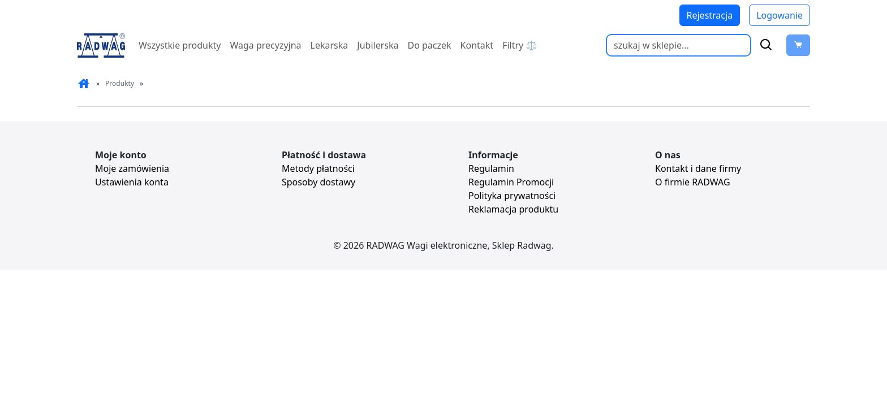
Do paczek (429, 45)
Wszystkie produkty (180, 45)
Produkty (119, 83)
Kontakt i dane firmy (698, 168)
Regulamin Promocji (511, 182)
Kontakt (477, 45)
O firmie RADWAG (692, 182)
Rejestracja (710, 15)
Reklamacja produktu (513, 209)
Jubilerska (377, 45)
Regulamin (491, 168)
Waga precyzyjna (265, 45)
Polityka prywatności (512, 195)
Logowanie (779, 15)
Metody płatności (318, 168)
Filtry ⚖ (519, 45)
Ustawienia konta (132, 182)
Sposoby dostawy (318, 182)
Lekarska (329, 45)
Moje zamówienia (132, 168)
